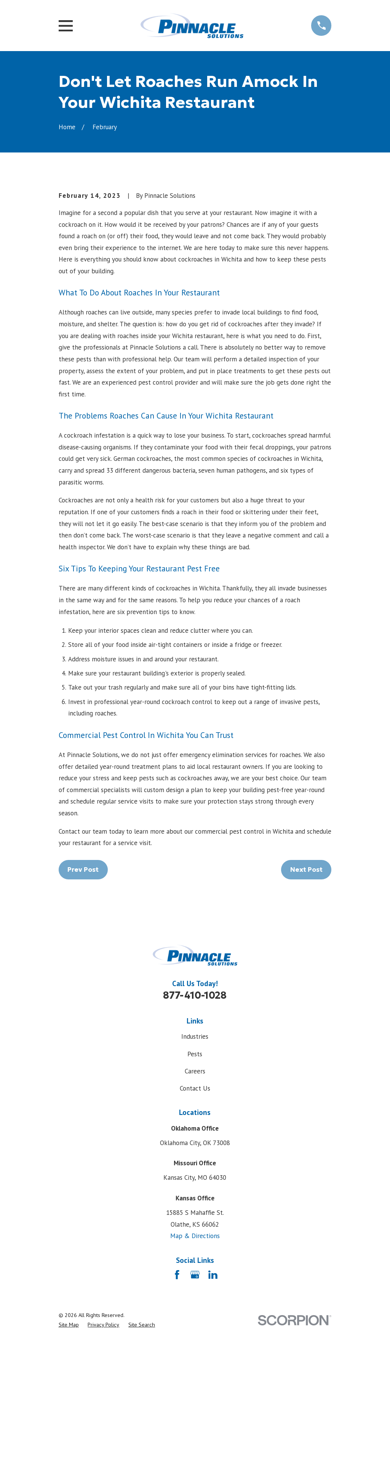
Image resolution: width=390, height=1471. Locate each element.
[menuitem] (69, 1455)
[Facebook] (177, 1404)
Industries (194, 1166)
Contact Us (195, 1218)
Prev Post (83, 999)
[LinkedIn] (212, 1404)
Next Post (306, 999)
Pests (194, 1183)
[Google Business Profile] (195, 1404)
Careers (195, 1201)
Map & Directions (195, 1365)
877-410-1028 (195, 1125)
